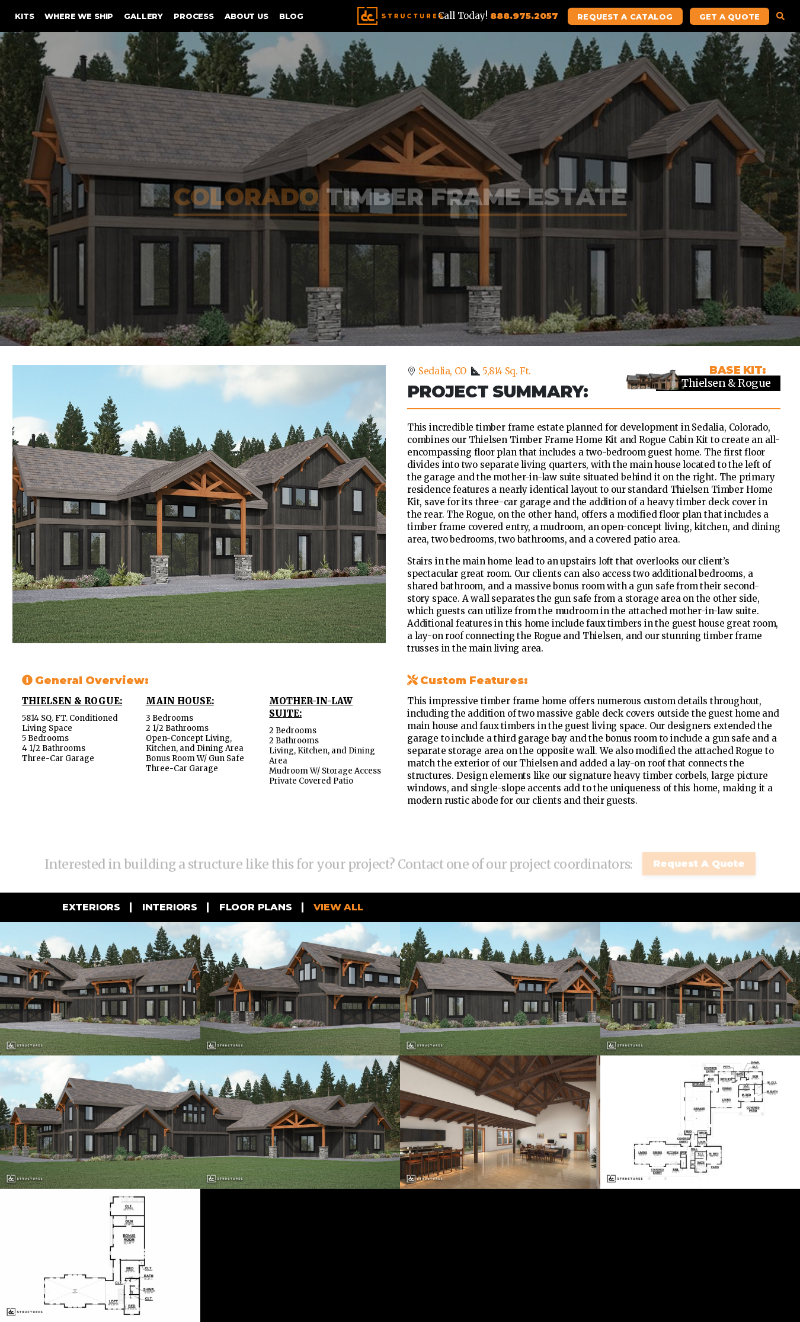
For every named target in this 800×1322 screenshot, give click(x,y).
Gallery (143, 16)
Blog (291, 16)
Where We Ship (78, 16)
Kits (24, 16)
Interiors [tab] (168, 907)
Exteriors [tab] (89, 907)
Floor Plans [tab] (254, 907)
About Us (246, 16)
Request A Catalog (625, 16)
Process (194, 16)
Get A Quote (729, 16)
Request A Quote (699, 857)
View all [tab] (337, 907)
